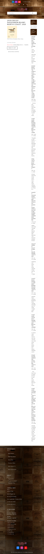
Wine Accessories (12, 469)
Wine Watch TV (12, 466)
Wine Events (11, 453)
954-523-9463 (26, 1)
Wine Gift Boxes (12, 456)
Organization (11, 479)
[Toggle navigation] (35, 17)
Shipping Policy (11, 483)
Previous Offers (11, 463)
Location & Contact (12, 481)
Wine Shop (10, 460)
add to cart (12, 48)
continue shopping (14, 51)
